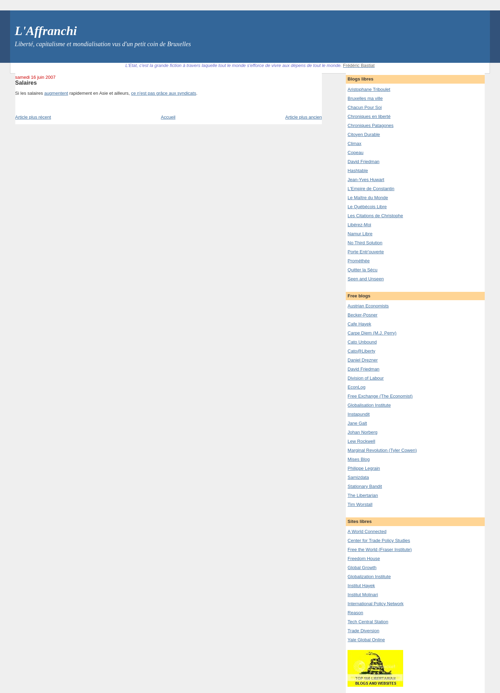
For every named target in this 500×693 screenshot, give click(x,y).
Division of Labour (366, 378)
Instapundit (359, 414)
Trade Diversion (363, 630)
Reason (355, 612)
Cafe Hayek (359, 324)
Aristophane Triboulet (369, 89)
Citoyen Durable (364, 134)
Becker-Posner (362, 315)
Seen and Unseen (366, 278)
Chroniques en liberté (369, 116)
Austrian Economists (368, 306)
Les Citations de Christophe (375, 215)
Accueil (168, 117)
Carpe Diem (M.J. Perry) (372, 333)
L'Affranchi (46, 31)
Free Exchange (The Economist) (380, 396)
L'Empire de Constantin (371, 188)
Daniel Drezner (363, 360)
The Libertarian (363, 495)
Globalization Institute (369, 576)
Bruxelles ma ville (365, 98)
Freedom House (364, 558)
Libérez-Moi (359, 224)
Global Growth (362, 567)
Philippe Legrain (364, 468)
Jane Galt (357, 423)
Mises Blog (359, 459)
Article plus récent (33, 117)
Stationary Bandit (365, 486)
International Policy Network (375, 603)
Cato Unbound (362, 342)
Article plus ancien (303, 117)
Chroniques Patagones (370, 125)
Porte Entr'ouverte (366, 251)
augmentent (56, 93)
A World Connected (367, 531)
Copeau (356, 152)
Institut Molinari (363, 594)
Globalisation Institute (369, 405)
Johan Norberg (362, 432)
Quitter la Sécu (362, 269)
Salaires (26, 82)
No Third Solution (365, 242)
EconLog (356, 387)
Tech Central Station (368, 621)
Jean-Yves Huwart (366, 179)
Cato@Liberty (361, 351)
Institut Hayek (361, 585)
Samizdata (358, 477)
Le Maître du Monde (368, 197)
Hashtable (358, 170)
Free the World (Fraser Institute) (380, 549)
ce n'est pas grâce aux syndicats (163, 93)
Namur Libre (360, 233)
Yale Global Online (366, 639)
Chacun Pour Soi (365, 107)
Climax (354, 143)
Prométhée (359, 260)
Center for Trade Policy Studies (379, 540)
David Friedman (364, 161)
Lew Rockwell (361, 441)
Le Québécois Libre (367, 206)
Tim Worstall (360, 504)
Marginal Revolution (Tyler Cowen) (382, 450)
